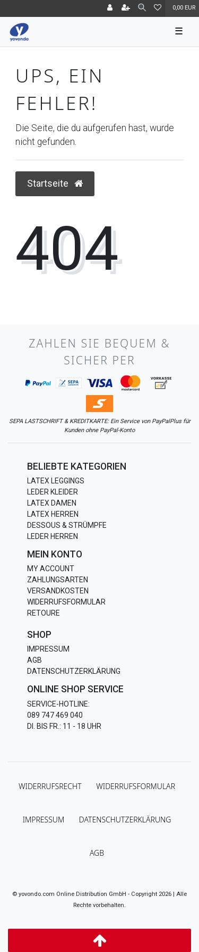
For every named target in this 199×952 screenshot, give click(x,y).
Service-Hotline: (58, 704)
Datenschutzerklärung (73, 671)
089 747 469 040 (55, 715)
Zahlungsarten (57, 579)
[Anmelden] (109, 8)
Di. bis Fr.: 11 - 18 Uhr (64, 726)
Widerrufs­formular (135, 786)
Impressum (48, 649)
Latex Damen (51, 503)
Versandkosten (58, 591)
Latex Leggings (55, 481)
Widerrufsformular (66, 602)
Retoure (43, 613)
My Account (50, 568)
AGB (34, 660)
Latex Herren (53, 514)
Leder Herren (52, 536)
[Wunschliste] (157, 8)
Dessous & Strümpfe (67, 525)
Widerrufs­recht (50, 786)
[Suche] (142, 8)
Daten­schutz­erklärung (125, 819)
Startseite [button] (55, 183)
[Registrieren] (126, 8)
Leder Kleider (52, 492)
